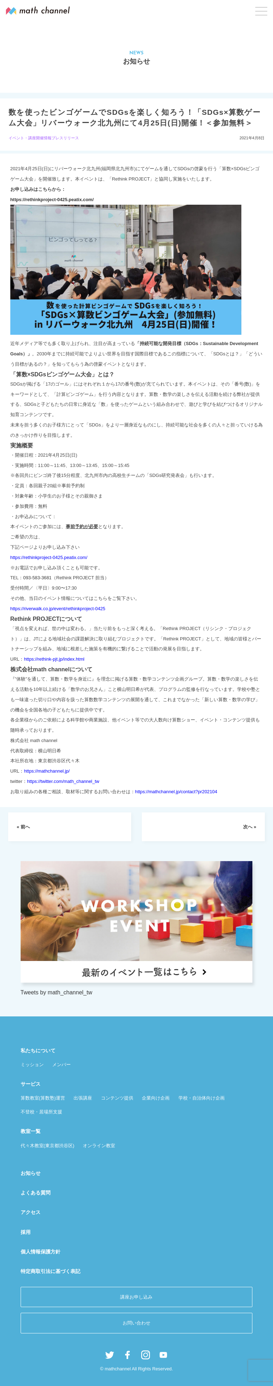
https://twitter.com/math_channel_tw (63, 781)
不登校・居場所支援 (41, 1111)
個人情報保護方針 (40, 1252)
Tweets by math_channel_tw (56, 992)
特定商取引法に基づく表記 (50, 1271)
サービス (31, 1084)
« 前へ (23, 826)
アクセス (31, 1212)
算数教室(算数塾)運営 (43, 1098)
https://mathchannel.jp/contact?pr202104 (176, 791)
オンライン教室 (99, 1145)
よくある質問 (35, 1193)
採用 (26, 1232)
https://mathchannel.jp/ (47, 771)
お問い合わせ (136, 1323)
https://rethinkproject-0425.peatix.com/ (52, 199)
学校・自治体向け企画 (201, 1098)
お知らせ (31, 1173)
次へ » (249, 826)
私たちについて (38, 1050)
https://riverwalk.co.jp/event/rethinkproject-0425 (57, 608)
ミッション (32, 1064)
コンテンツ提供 (117, 1098)
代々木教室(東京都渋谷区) (48, 1145)
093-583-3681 (37, 577)
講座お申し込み (136, 1297)
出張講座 (83, 1098)
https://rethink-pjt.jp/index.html (54, 659)
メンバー (61, 1064)
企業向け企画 (156, 1098)
